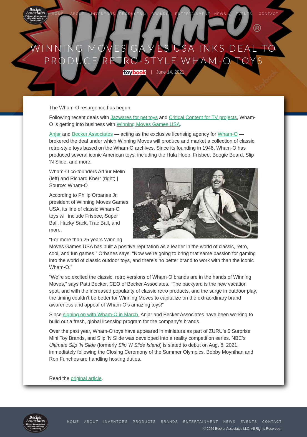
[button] (134, 14)
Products (144, 422)
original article (86, 378)
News (229, 422)
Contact (268, 14)
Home (58, 14)
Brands (160, 14)
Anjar (55, 134)
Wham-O (228, 134)
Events (244, 14)
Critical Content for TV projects (203, 117)
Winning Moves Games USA (148, 124)
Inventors (103, 14)
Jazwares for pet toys (134, 117)
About (77, 14)
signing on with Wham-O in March (100, 314)
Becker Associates (92, 134)
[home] (35, 15)
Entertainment (192, 14)
